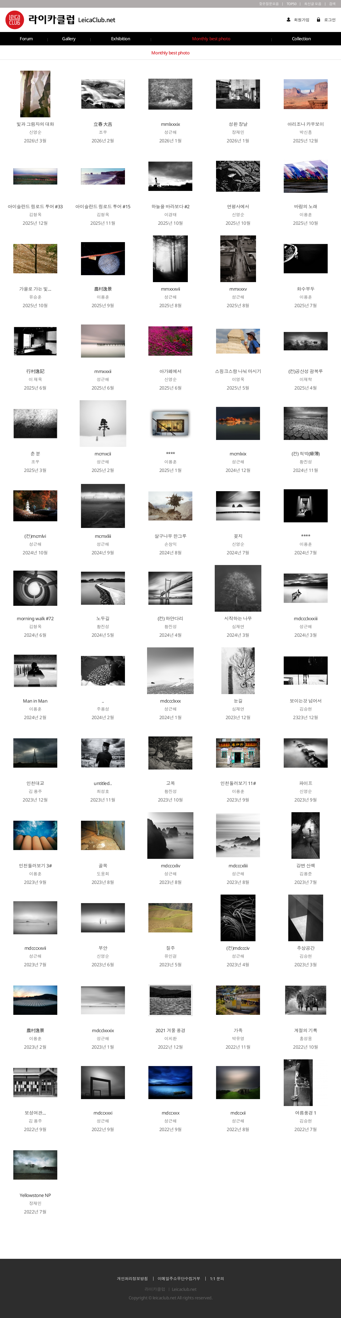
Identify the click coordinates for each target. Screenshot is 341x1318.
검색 (332, 4)
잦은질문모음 (262, 4)
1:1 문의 (217, 1279)
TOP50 (287, 4)
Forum (25, 39)
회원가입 (298, 20)
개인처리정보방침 (132, 1279)
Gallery (68, 39)
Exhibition (120, 39)
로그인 (326, 20)
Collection (301, 39)
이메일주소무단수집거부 (179, 1279)
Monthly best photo (210, 39)
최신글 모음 (310, 4)
